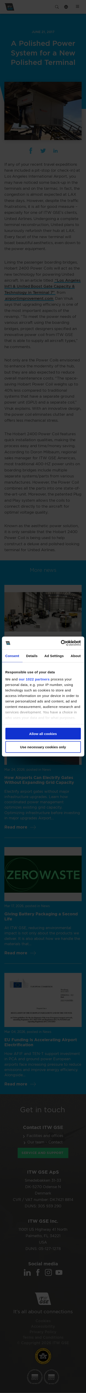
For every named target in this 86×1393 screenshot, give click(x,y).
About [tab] (76, 656)
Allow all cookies (43, 733)
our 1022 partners (34, 679)
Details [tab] (32, 656)
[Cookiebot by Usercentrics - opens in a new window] (61, 643)
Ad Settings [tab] (54, 656)
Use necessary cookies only (43, 747)
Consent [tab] (12, 656)
